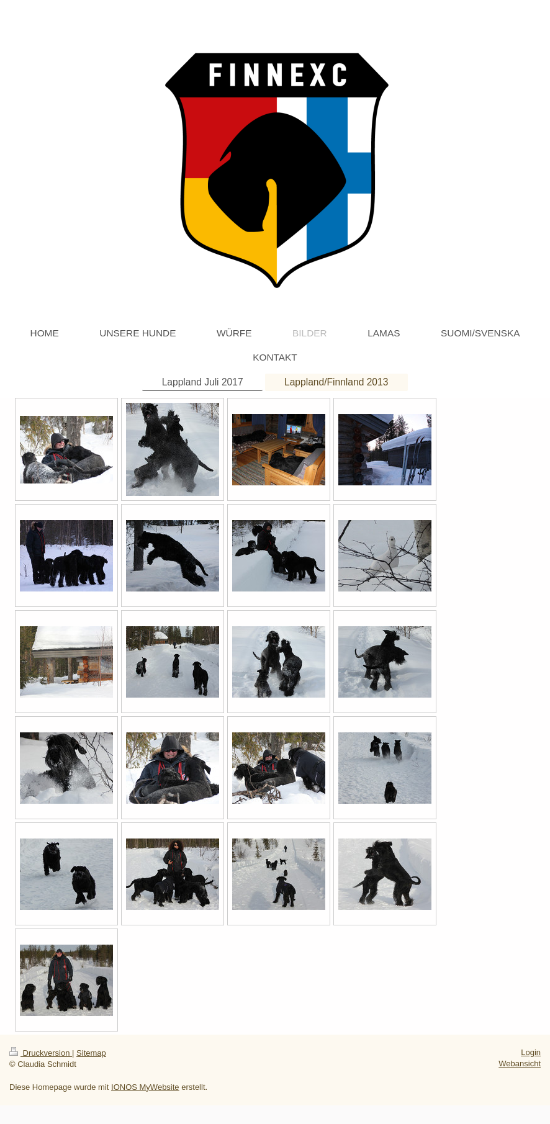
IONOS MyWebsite (145, 1087)
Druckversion (40, 1053)
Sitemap (91, 1053)
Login (531, 1052)
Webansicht (519, 1063)
